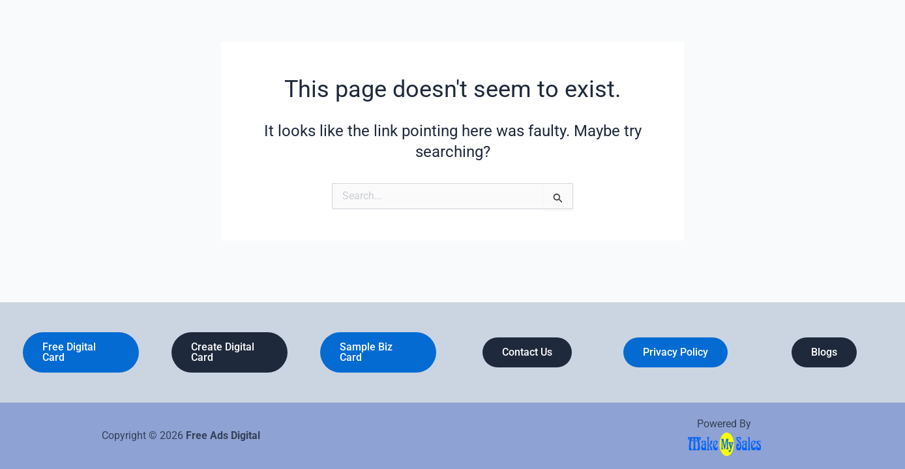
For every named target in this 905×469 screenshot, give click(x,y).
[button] (81, 352)
